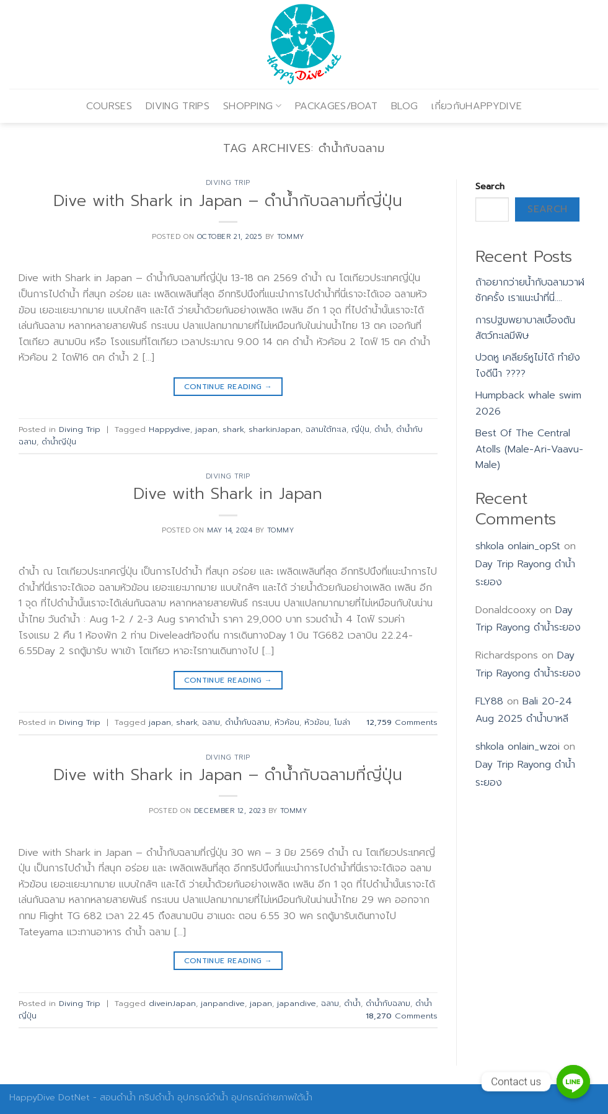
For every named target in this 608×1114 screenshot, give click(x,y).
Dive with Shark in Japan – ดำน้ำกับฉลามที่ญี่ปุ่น (227, 201)
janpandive (223, 1003)
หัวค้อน (287, 722)
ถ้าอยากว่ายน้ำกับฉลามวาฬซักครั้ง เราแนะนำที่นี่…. (529, 290)
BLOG (404, 106)
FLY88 (489, 701)
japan (206, 429)
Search (489, 186)
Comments (402, 722)
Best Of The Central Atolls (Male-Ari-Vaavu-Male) (529, 449)
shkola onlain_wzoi (517, 746)
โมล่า (342, 722)
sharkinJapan (275, 429)
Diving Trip (228, 182)
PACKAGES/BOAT (336, 106)
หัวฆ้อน (316, 722)
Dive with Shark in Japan (227, 494)
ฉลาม (211, 722)
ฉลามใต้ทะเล (326, 429)
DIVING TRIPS (177, 106)
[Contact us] (573, 1081)
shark (233, 429)
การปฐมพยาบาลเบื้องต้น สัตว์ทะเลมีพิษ (525, 328)
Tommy (290, 236)
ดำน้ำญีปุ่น (59, 441)
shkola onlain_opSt (517, 546)
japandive (296, 1003)
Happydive (169, 429)
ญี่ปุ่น (360, 429)
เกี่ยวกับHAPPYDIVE (476, 106)
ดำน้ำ (382, 429)
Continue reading (228, 387)
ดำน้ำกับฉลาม (247, 722)
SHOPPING (252, 106)
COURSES (109, 106)
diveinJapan (172, 1003)
